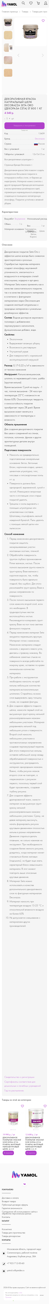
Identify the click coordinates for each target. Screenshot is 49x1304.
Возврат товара (9, 1201)
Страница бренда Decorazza (18, 165)
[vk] (25, 1184)
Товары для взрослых (11, 1236)
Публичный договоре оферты (15, 1205)
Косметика (7, 1229)
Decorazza (40, 139)
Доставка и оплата (10, 1198)
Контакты (6, 1217)
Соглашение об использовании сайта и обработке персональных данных (19, 1213)
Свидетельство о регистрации (19, 1077)
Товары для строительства (13, 1233)
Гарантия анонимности (12, 1208)
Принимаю (8, 1297)
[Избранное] (30, 4)
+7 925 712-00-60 (15, 1263)
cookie (20, 1293)
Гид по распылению (14, 1090)
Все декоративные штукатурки (19, 160)
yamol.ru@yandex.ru (15, 1270)
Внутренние (20, 219)
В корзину (8, 1153)
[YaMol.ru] (9, 4)
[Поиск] (23, 4)
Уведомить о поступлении (25, 126)
